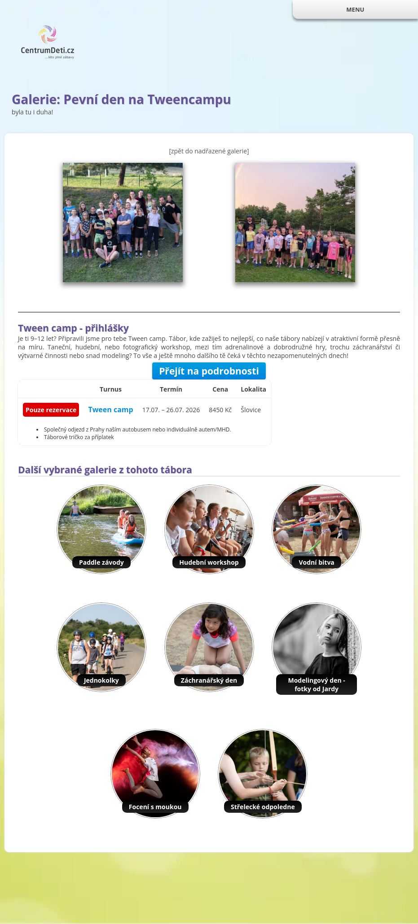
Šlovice (251, 409)
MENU (355, 9)
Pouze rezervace (51, 409)
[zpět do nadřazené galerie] (209, 151)
